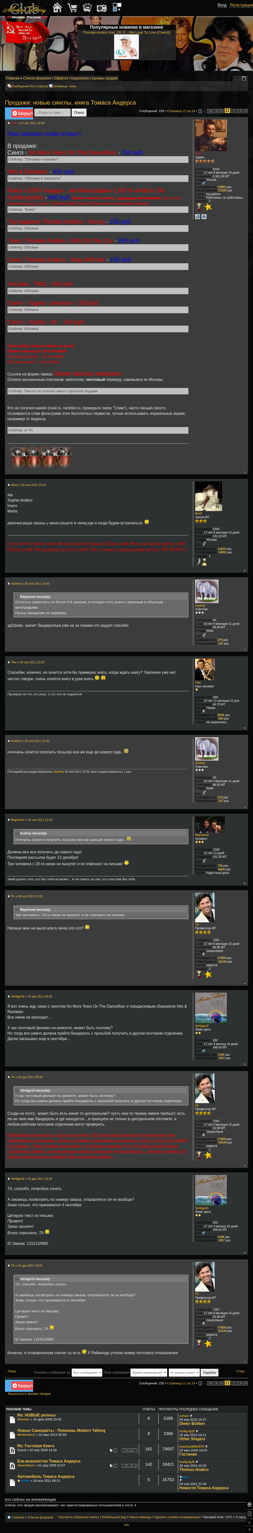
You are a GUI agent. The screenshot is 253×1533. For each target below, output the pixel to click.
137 (220, 643)
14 (129, 1465)
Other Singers (192, 1439)
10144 (222, 961)
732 (220, 865)
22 (233, 111)
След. (240, 1371)
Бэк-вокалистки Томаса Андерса (49, 1461)
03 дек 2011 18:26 (40, 1179)
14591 (222, 552)
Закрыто (22, 114)
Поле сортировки (135, 1372)
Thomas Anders (194, 1469)
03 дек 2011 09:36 (30, 1077)
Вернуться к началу (244, 471)
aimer (25, 1481)
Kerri (14, 485)
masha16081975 (191, 1446)
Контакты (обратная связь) (79, 1517)
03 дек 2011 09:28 (40, 996)
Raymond (17, 820)
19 (215, 111)
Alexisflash (26, 1465)
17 (134, 1450)
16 (129, 1450)
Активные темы (65, 86)
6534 (221, 715)
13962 (222, 187)
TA (13, 896)
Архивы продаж (105, 78)
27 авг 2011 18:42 (33, 123)
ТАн (14, 662)
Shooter (23, 1419)
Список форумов (37, 78)
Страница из (181, 111)
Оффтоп (61, 78)
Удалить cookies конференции (177, 1517)
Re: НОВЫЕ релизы (36, 1415)
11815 (222, 549)
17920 (222, 958)
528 (220, 718)
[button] (224, 11)
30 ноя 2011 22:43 (40, 820)
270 (220, 640)
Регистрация (241, 5)
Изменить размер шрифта (237, 78)
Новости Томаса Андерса (204, 1488)
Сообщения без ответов (30, 86)
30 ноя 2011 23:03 (30, 896)
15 (124, 1450)
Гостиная (188, 1454)
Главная (12, 78)
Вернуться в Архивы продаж (29, 1393)
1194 (221, 1054)
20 (221, 111)
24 (245, 111)
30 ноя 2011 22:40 (36, 741)
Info (126, 1525)
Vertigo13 (17, 996)
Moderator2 (26, 1435)
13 (124, 1465)
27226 (222, 190)
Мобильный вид (244, 78)
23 (239, 111)
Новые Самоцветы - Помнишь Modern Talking (61, 1430)
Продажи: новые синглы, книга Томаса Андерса (70, 102)
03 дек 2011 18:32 (30, 1265)
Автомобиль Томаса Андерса (45, 1476)
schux (184, 1416)
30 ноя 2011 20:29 (32, 662)
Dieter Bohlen (192, 1423)
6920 (221, 869)
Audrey (16, 583)
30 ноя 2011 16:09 (36, 583)
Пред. (12, 1371)
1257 (221, 1058)
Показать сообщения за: (68, 1372)
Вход (222, 5)
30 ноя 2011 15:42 (33, 485)
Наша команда (140, 1517)
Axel (14, 123)
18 (209, 111)
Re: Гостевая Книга (35, 1446)
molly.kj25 (187, 1431)
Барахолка (80, 78)
